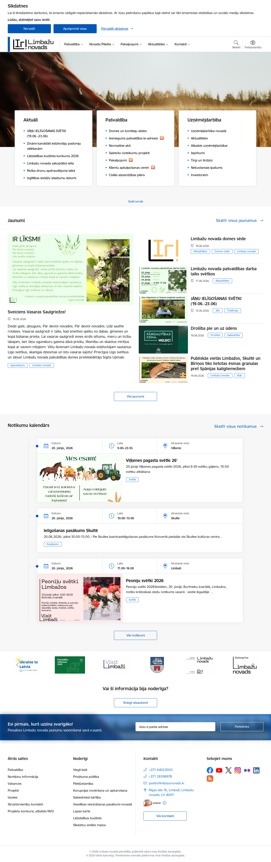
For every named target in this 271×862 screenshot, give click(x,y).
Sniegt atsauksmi (135, 703)
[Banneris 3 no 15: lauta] (114, 665)
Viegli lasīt (80, 770)
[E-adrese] (152, 803)
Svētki (132, 479)
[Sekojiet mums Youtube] (219, 770)
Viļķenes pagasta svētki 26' (151, 460)
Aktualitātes (200, 251)
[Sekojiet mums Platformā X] (228, 770)
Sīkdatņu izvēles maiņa (89, 825)
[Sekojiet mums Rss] (210, 778)
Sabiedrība (233, 335)
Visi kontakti (165, 816)
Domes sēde (222, 251)
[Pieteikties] (241, 726)
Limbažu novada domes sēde (218, 238)
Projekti (13, 790)
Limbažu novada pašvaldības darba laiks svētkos (224, 271)
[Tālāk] (253, 665)
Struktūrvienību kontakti (25, 804)
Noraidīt (29, 29)
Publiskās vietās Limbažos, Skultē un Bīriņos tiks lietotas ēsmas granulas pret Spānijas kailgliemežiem (225, 363)
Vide (239, 375)
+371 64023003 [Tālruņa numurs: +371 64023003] (161, 770)
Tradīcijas (232, 310)
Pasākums (53, 544)
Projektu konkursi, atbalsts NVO (31, 811)
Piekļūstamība (83, 783)
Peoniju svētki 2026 (145, 580)
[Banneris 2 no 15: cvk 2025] (70, 665)
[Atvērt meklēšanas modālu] (236, 45)
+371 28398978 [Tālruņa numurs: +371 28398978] (160, 776)
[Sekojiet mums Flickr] (247, 770)
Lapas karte (81, 811)
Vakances (15, 783)
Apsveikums (18, 365)
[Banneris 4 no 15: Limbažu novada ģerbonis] (157, 665)
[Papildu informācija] (164, 803)
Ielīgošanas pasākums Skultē (71, 530)
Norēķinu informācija (23, 777)
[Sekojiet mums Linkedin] (256, 770)
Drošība (215, 335)
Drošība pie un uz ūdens (214, 328)
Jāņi (218, 310)
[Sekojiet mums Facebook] (210, 770)
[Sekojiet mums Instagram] (238, 770)
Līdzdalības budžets (87, 818)
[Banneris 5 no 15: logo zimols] (201, 665)
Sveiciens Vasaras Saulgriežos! (37, 311)
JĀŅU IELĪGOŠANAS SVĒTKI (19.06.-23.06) (216, 301)
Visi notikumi (135, 635)
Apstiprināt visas (75, 29)
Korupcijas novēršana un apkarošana (100, 790)
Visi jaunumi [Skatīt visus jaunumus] (135, 396)
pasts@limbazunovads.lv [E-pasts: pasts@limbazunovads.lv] (166, 783)
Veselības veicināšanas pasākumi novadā (102, 804)
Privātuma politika (86, 777)
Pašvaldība (15, 770)
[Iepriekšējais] (18, 665)
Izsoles (12, 797)
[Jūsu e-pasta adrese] (175, 726)
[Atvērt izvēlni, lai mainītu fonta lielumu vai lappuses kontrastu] (253, 45)
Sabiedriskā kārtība (87, 797)
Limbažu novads (41, 365)
